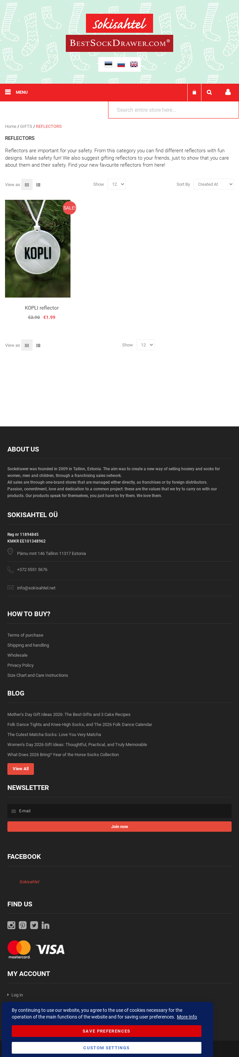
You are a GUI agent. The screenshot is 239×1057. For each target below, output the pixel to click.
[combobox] (173, 109)
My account (228, 92)
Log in (17, 994)
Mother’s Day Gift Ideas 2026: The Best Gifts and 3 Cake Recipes (69, 714)
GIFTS (26, 126)
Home (11, 126)
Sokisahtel (29, 881)
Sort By (183, 184)
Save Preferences (107, 1031)
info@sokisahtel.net (36, 587)
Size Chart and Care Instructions (37, 675)
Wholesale (17, 655)
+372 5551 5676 (32, 569)
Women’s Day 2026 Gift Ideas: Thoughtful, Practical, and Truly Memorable (77, 744)
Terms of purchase (25, 635)
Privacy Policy (20, 665)
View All (21, 768)
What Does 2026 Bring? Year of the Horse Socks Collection (63, 754)
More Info (187, 1017)
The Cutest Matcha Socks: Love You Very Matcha (54, 734)
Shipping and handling (28, 645)
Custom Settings (106, 1047)
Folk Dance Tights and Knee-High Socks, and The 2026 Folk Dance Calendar (79, 724)
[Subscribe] (119, 826)
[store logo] (119, 24)
